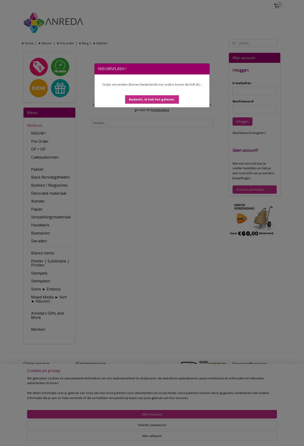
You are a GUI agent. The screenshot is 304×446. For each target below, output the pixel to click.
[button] (152, 99)
